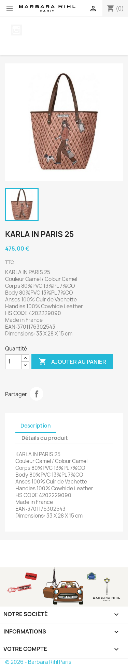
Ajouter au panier (72, 361)
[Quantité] (13, 361)
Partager (36, 394)
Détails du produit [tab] (45, 438)
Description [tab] (35, 425)
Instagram (16, 30)
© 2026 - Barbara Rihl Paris (38, 662)
